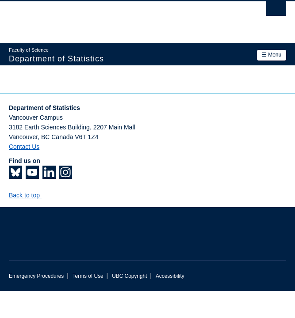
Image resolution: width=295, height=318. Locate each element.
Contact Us (24, 146)
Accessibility (170, 276)
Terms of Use (88, 276)
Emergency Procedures (36, 276)
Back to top (28, 195)
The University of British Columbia (106, 18)
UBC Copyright (129, 276)
